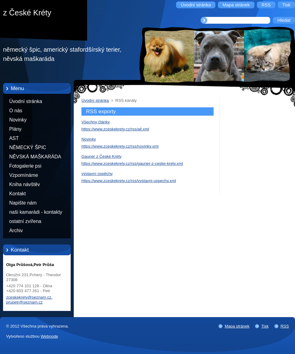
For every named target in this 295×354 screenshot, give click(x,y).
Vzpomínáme (23, 175)
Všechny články (95, 122)
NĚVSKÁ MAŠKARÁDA (35, 156)
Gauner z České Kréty (101, 156)
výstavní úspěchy (97, 173)
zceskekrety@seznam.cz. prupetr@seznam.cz (29, 299)
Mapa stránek (237, 326)
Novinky (18, 119)
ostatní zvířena (25, 221)
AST (14, 138)
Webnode (49, 336)
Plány (15, 129)
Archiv (16, 230)
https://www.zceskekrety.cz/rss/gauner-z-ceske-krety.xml (132, 163)
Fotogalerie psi (25, 166)
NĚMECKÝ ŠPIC (27, 147)
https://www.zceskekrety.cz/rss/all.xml (115, 129)
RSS (285, 326)
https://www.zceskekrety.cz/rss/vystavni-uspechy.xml (128, 180)
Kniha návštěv (24, 184)
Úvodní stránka (25, 101)
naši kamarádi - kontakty (35, 212)
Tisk (265, 326)
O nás (15, 110)
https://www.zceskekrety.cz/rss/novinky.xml (120, 146)
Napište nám (23, 202)
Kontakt (17, 193)
